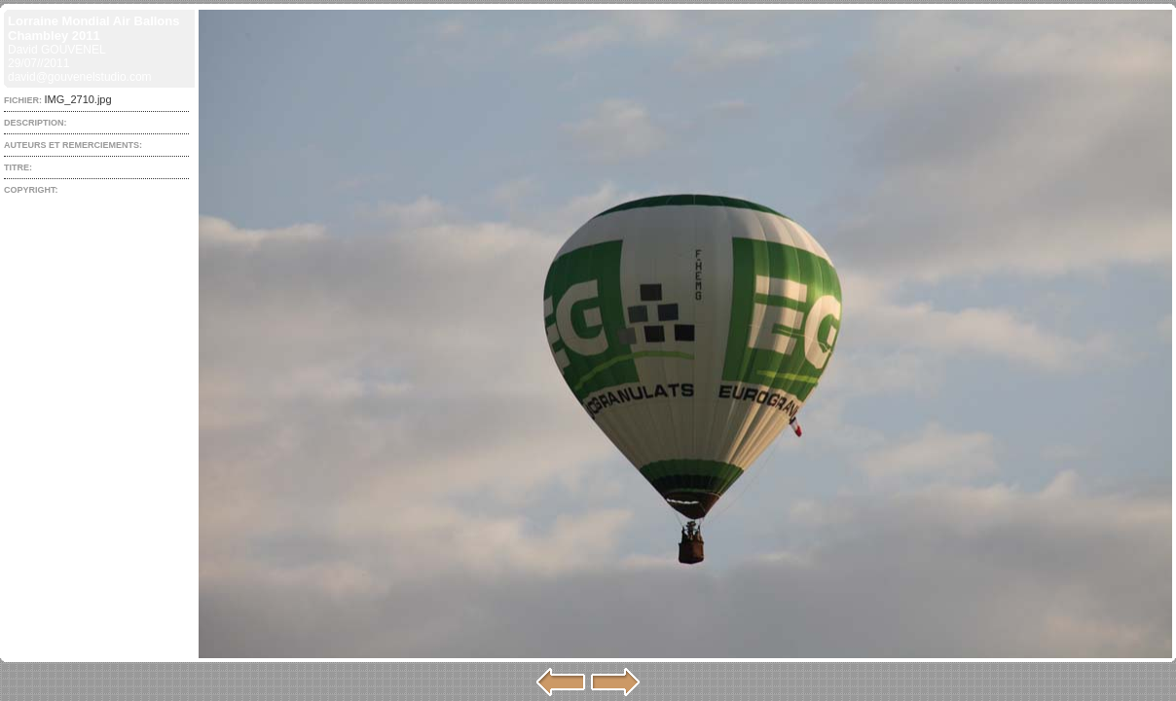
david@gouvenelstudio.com (80, 77)
